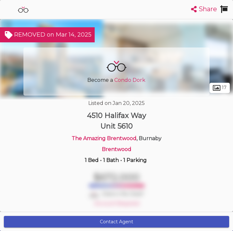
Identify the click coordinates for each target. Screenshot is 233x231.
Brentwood (116, 149)
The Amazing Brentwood (104, 138)
